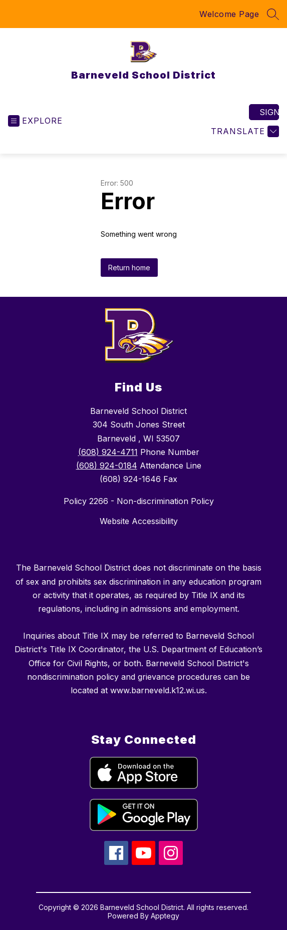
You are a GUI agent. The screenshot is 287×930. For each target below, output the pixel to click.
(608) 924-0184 (106, 465)
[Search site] (273, 14)
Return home (129, 267)
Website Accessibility (139, 521)
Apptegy (165, 915)
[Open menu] (35, 121)
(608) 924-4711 (108, 452)
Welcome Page (229, 14)
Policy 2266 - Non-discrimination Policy (139, 501)
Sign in (269, 112)
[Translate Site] (243, 131)
